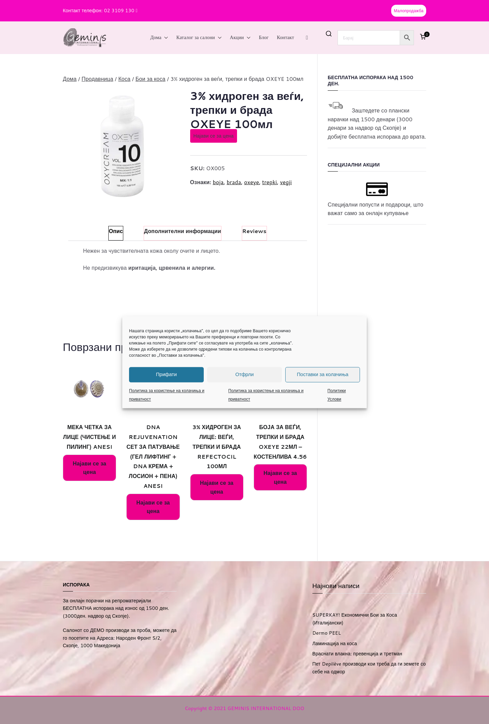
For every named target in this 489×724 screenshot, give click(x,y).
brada (234, 182)
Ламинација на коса (334, 643)
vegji (286, 182)
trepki (269, 182)
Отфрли (244, 374)
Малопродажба (408, 11)
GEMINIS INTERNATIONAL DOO (266, 708)
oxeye (251, 182)
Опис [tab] (116, 231)
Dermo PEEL (326, 633)
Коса (124, 79)
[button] (164, 37)
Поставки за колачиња (322, 374)
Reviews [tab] (254, 231)
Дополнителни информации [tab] (182, 231)
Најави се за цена (214, 136)
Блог (264, 37)
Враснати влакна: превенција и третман (357, 653)
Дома (159, 37)
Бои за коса (150, 79)
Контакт (285, 37)
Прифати (166, 374)
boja (218, 182)
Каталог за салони (199, 37)
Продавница (97, 79)
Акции (240, 37)
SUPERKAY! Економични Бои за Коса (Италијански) (354, 619)
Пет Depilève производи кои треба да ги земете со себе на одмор (369, 667)
